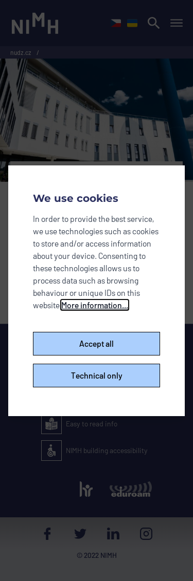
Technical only (96, 375)
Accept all (96, 343)
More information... (94, 305)
